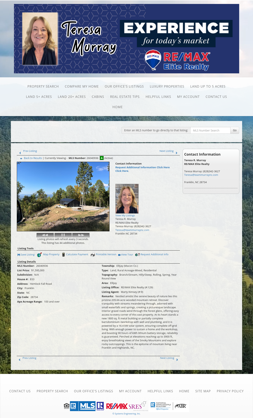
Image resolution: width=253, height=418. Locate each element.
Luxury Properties (167, 86)
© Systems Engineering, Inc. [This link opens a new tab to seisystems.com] (126, 404)
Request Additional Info (151, 245)
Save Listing (26, 246)
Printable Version (103, 245)
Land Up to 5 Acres (208, 86)
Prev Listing (27, 151)
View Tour (125, 246)
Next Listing (169, 151)
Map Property (48, 245)
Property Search (43, 86)
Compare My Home (82, 86)
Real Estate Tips (125, 97)
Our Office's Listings (124, 86)
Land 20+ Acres (72, 97)
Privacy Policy (230, 382)
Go (235, 130)
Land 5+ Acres (39, 97)
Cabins (98, 97)
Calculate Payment (74, 245)
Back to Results (30, 158)
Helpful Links (158, 97)
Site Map (203, 382)
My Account (188, 97)
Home (117, 107)
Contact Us (216, 97)
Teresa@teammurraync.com (132, 230)
